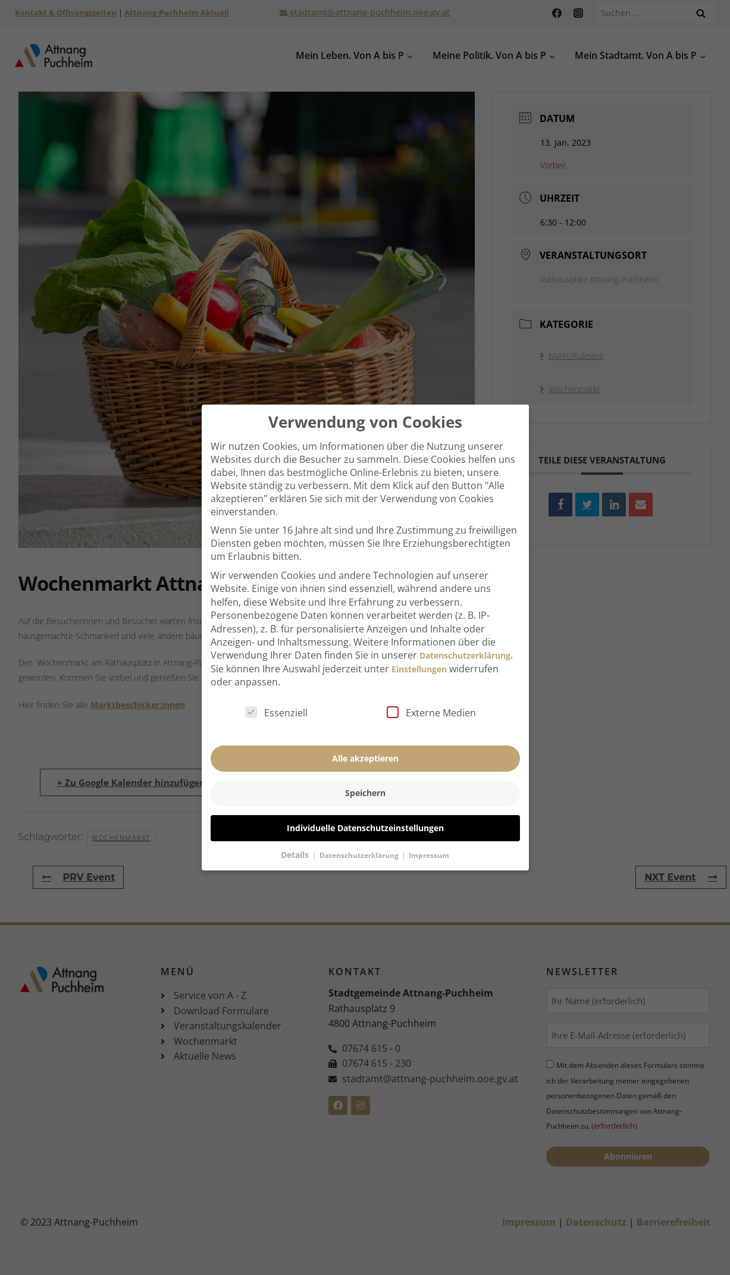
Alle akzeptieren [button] (365, 744)
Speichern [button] (365, 779)
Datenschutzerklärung (464, 642)
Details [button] (296, 841)
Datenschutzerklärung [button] (359, 842)
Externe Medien (431, 699)
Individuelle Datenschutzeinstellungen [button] (365, 814)
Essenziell (276, 699)
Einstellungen (419, 655)
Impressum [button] (429, 842)
